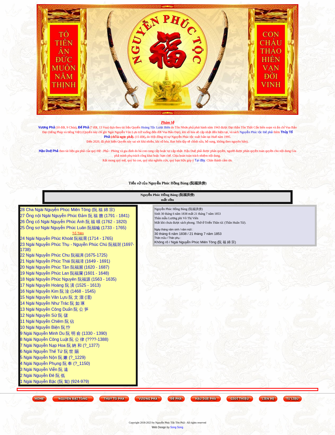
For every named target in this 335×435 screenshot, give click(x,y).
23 (23, 244)
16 (23, 291)
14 (23, 303)
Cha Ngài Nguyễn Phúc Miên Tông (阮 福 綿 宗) (70, 209)
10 (23, 327)
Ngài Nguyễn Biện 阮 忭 (48, 327)
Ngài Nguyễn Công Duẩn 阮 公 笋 (57, 309)
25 (23, 227)
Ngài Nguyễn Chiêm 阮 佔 (50, 321)
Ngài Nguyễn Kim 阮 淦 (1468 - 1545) (61, 291)
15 (23, 297)
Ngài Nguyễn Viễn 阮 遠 (46, 369)
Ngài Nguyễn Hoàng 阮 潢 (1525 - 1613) (63, 285)
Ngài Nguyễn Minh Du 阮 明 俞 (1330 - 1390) (65, 333)
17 (23, 285)
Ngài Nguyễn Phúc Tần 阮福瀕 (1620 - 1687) (67, 267)
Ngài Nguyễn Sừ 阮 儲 (47, 315)
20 (23, 267)
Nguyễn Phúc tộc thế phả (256, 132)
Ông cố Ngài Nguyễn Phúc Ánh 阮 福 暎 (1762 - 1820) (76, 221)
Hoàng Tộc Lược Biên (155, 127)
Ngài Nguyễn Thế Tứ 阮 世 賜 (51, 351)
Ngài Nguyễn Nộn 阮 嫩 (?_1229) (55, 357)
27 (23, 215)
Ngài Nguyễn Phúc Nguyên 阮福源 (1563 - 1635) (71, 279)
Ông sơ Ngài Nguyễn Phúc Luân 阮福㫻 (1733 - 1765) (76, 227)
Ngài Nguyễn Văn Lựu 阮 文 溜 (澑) (59, 297)
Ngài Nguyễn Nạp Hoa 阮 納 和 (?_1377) (61, 345)
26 (23, 221)
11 (23, 321)
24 (23, 238)
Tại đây (200, 160)
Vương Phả (46, 127)
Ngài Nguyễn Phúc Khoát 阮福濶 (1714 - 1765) (69, 238)
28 (23, 209)
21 (23, 261)
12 (23, 315)
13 (23, 309)
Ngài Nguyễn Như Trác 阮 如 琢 (55, 303)
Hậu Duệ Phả (48, 151)
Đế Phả (83, 127)
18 (23, 279)
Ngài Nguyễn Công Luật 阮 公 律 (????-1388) (66, 339)
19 (23, 273)
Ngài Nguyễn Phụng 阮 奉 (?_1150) (57, 363)
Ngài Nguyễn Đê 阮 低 (44, 375)
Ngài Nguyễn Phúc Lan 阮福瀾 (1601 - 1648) (67, 273)
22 (23, 255)
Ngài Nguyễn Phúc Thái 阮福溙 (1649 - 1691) (68, 261)
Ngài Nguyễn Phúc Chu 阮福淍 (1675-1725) (66, 255)
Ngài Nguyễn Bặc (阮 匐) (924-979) (56, 381)
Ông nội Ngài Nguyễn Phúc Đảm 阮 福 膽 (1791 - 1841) (77, 215)
